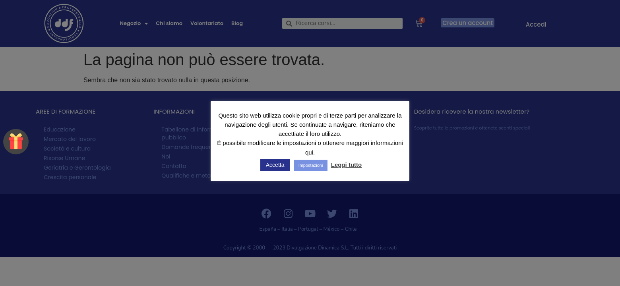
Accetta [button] (275, 165)
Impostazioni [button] (310, 165)
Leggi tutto (346, 164)
